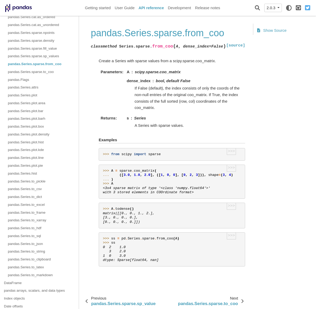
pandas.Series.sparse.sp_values (33, 56)
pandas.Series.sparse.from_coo (34, 64)
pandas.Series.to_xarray (27, 220)
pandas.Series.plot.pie (25, 165)
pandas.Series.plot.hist (26, 142)
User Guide (125, 8)
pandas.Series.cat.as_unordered (33, 25)
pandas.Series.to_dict (25, 197)
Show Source (272, 30)
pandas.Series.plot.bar (25, 111)
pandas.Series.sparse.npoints (31, 33)
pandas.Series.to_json (25, 244)
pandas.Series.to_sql (24, 236)
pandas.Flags (18, 80)
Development (179, 8)
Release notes (207, 8)
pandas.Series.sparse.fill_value (32, 48)
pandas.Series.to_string (26, 251)
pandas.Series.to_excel (26, 205)
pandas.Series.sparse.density (31, 41)
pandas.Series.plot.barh (26, 119)
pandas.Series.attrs (23, 87)
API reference (151, 8)
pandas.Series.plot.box (26, 126)
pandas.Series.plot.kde (26, 150)
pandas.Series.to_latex (26, 267)
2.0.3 (272, 8)
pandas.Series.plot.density (28, 134)
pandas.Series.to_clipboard (29, 259)
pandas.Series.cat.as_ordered (31, 17)
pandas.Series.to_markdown (30, 275)
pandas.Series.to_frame (26, 212)
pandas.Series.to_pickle (26, 181)
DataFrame (13, 283)
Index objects (14, 298)
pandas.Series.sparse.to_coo (31, 72)
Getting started (98, 8)
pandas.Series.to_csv (25, 189)
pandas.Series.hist (22, 173)
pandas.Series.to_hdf (24, 228)
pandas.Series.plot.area (26, 103)
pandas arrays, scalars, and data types (34, 290)
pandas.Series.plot (22, 95)
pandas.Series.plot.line (26, 158)
